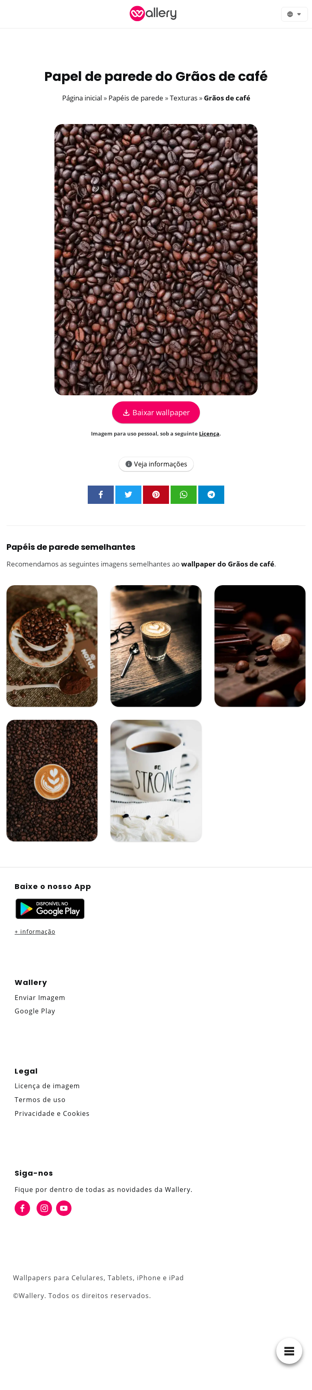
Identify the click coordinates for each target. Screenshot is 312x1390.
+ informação (35, 931)
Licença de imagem (47, 1085)
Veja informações (156, 464)
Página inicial (82, 97)
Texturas (183, 97)
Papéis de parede (135, 97)
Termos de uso (40, 1099)
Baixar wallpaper (156, 412)
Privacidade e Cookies (52, 1113)
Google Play (35, 1011)
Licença (209, 433)
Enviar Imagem (40, 997)
